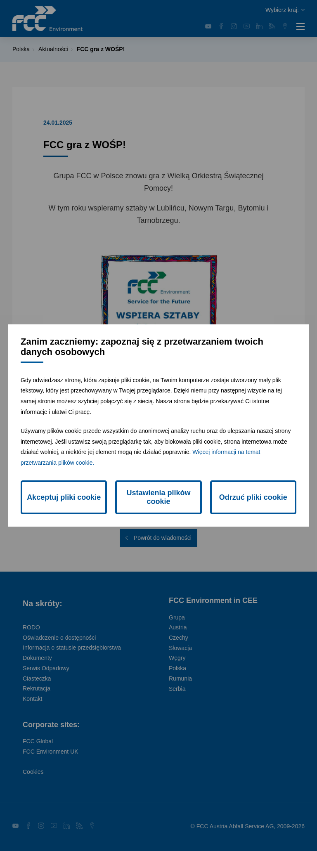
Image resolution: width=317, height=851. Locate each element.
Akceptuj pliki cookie (64, 497)
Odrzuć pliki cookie (253, 497)
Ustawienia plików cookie (158, 497)
